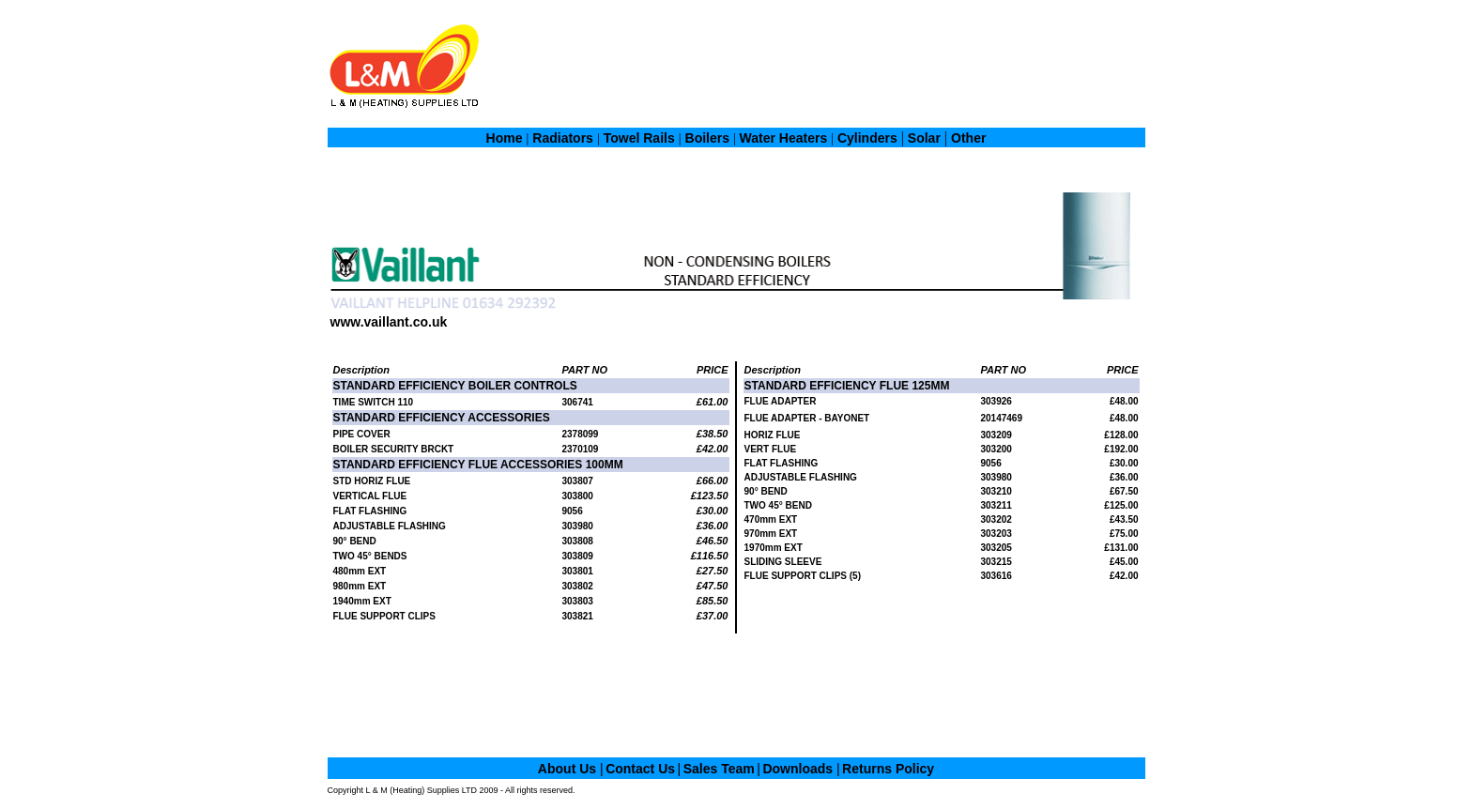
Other (968, 137)
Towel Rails (639, 137)
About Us (569, 768)
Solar (924, 137)
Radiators (562, 137)
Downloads (799, 768)
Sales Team (719, 768)
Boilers (709, 137)
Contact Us (640, 768)
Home (504, 137)
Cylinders (867, 137)
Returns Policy (888, 768)
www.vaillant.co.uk (389, 321)
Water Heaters (782, 137)
